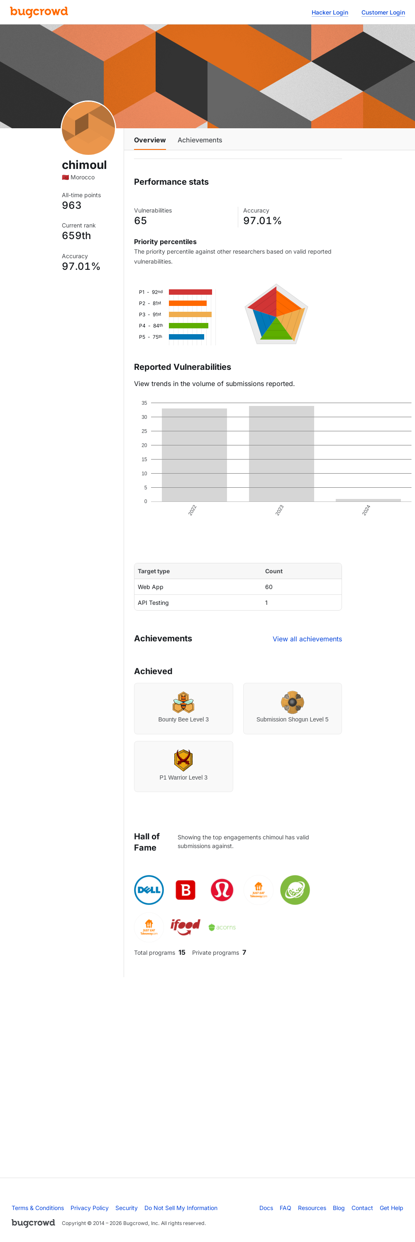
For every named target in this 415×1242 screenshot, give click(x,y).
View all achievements (307, 639)
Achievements (200, 140)
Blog (339, 1207)
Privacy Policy (90, 1207)
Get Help (391, 1207)
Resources (312, 1207)
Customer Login (383, 12)
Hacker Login (330, 12)
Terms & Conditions (38, 1207)
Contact (362, 1207)
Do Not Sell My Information (180, 1207)
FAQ (285, 1207)
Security (126, 1207)
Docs (266, 1207)
